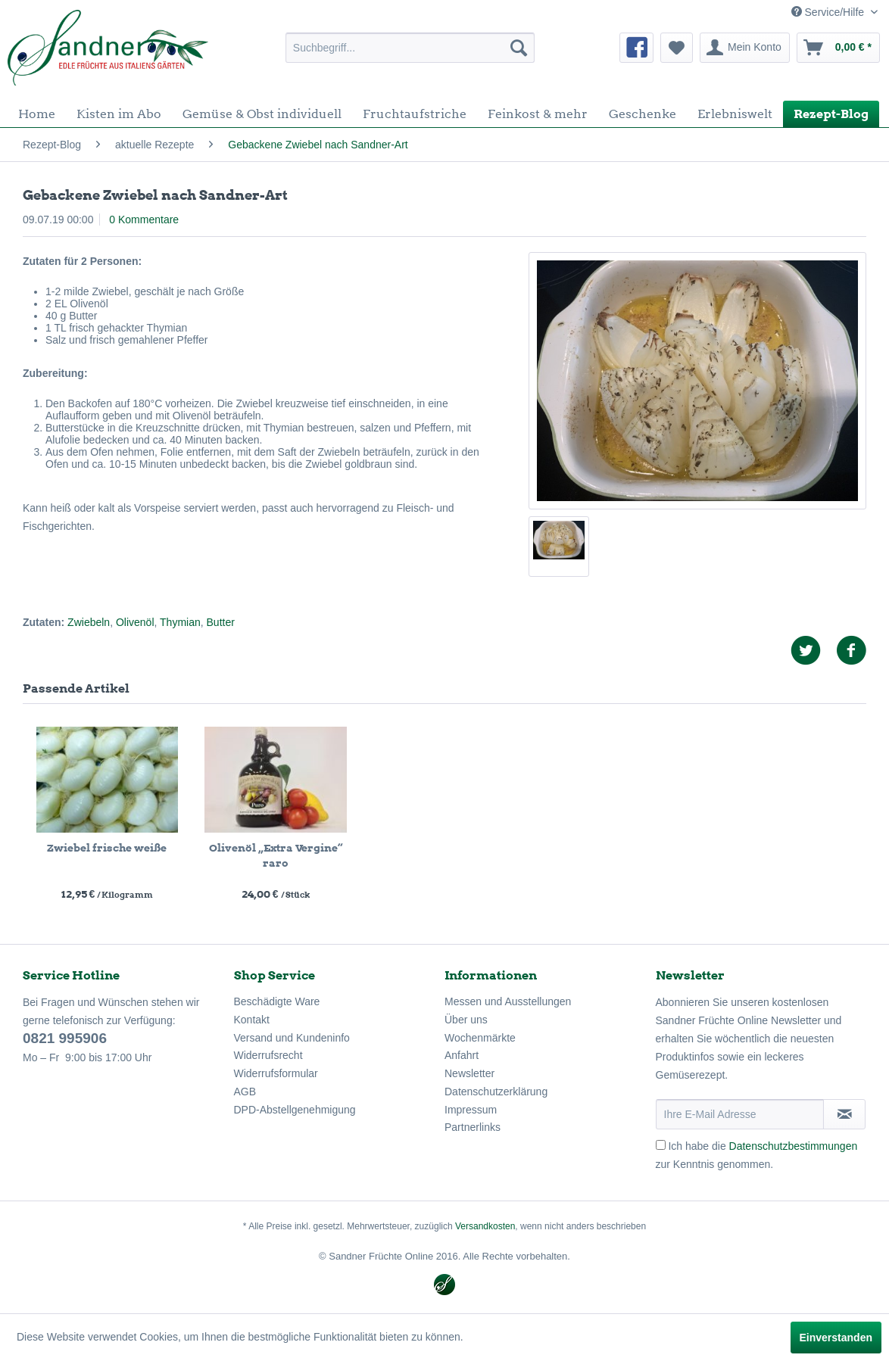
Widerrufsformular (276, 1073)
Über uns (466, 1020)
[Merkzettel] (676, 48)
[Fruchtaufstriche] (414, 114)
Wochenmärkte (480, 1038)
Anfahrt (461, 1055)
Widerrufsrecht (268, 1055)
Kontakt (252, 1020)
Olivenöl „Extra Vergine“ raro (275, 855)
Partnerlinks (472, 1127)
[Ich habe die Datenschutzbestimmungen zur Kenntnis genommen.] (661, 1145)
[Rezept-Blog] (831, 114)
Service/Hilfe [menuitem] (829, 12)
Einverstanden (836, 1337)
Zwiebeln (88, 622)
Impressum (470, 1110)
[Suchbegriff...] (410, 48)
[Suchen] (519, 48)
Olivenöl (135, 622)
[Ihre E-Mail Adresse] (740, 1114)
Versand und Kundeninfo (292, 1038)
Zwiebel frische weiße (107, 848)
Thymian (180, 622)
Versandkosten (485, 1226)
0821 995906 (65, 1038)
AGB (245, 1091)
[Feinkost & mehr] (537, 114)
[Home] (37, 114)
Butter (221, 622)
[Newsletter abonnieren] (844, 1114)
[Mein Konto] (745, 48)
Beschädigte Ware (277, 1001)
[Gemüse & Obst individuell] (262, 114)
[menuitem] (410, 48)
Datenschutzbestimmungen (793, 1146)
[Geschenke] (642, 114)
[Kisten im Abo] (119, 114)
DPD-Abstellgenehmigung (295, 1110)
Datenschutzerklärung (495, 1091)
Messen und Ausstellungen (507, 1001)
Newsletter (469, 1073)
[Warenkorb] (838, 48)
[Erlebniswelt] (735, 114)
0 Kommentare (144, 219)
